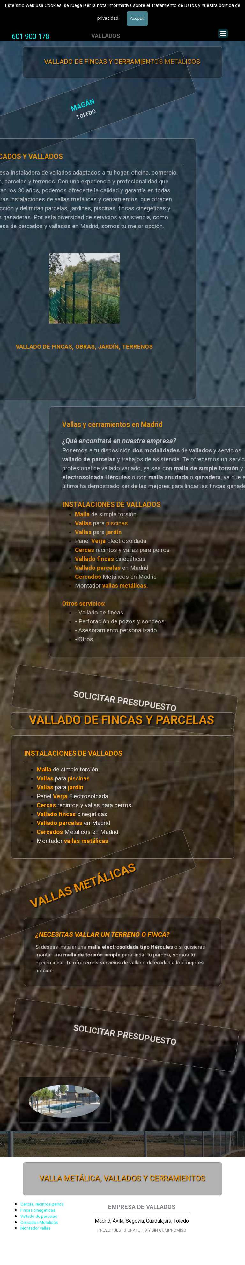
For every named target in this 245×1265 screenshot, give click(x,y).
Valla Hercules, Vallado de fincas (52, 15)
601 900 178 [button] (30, 37)
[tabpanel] (30, 37)
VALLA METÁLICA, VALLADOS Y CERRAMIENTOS (122, 1178)
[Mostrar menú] (223, 33)
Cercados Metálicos (39, 1222)
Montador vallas (35, 1228)
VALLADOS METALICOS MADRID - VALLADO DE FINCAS (83, 4)
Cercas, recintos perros (42, 1204)
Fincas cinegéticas (37, 1210)
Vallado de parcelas (38, 1216)
